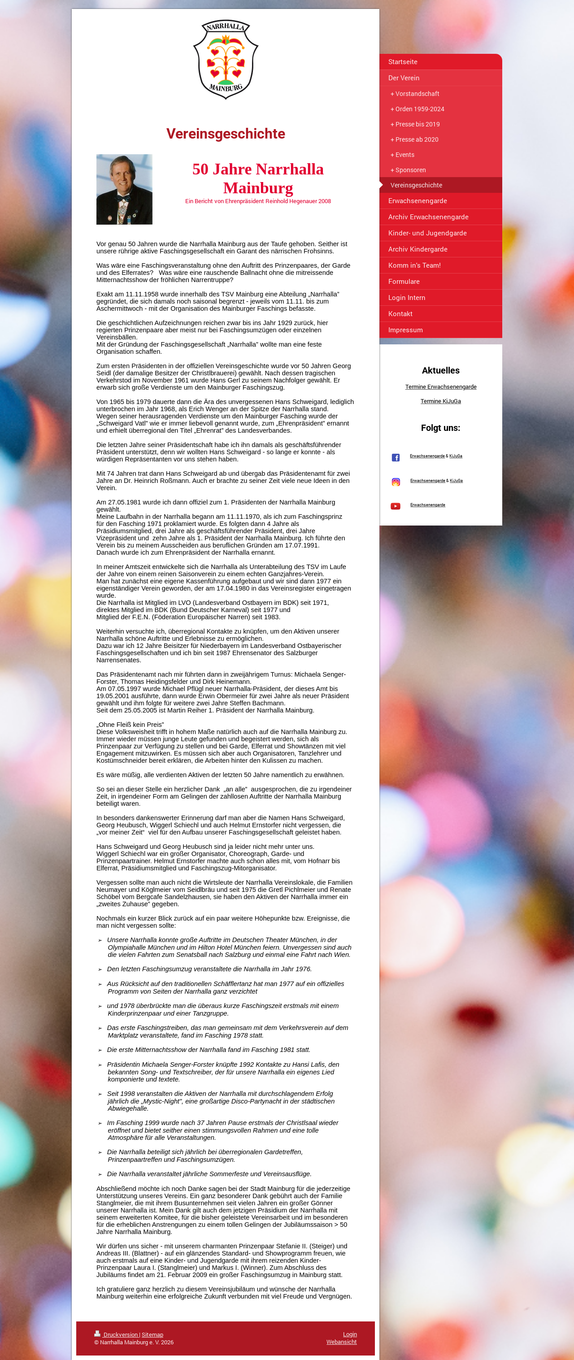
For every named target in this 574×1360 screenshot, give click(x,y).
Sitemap (152, 1334)
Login (350, 1334)
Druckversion (116, 1334)
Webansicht (341, 1341)
